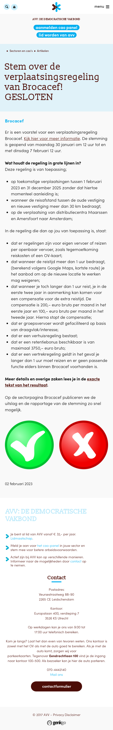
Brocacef (14, 121)
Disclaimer (72, 715)
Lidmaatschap (21, 538)
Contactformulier (56, 686)
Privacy (58, 715)
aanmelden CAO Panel (56, 27)
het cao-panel (48, 546)
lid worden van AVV (57, 35)
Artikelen (43, 51)
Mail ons (56, 675)
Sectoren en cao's (21, 51)
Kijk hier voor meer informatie (52, 138)
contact (75, 561)
